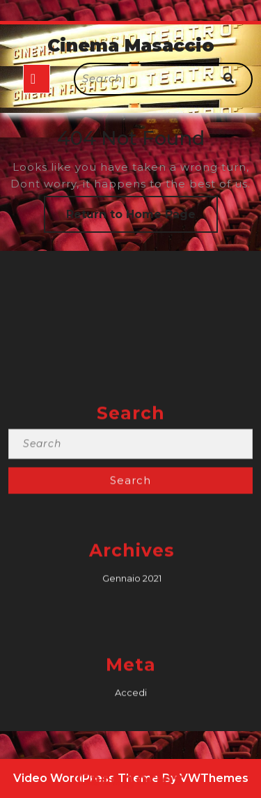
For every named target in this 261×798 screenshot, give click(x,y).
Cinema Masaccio (130, 45)
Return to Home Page (142, 219)
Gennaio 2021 (131, 674)
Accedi (131, 789)
